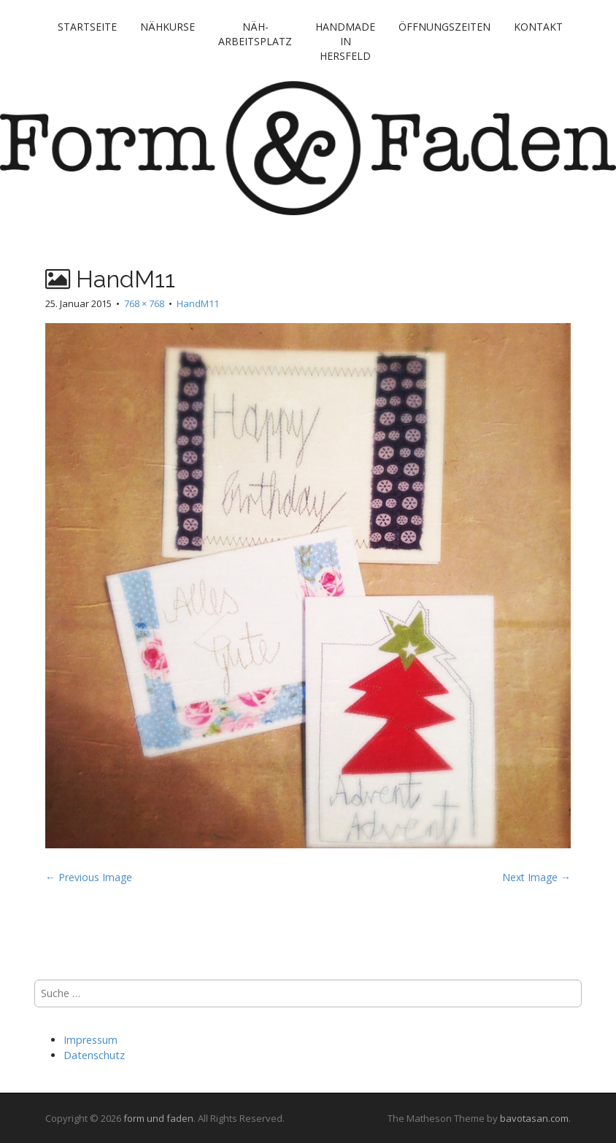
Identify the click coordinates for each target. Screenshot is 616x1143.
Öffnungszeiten (444, 27)
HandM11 (198, 303)
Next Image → (536, 877)
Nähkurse (167, 27)
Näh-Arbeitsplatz (255, 34)
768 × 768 (144, 303)
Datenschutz (94, 1055)
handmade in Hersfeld (345, 41)
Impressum (90, 1040)
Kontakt (538, 27)
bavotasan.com (534, 1118)
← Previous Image (88, 877)
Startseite (87, 27)
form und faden (158, 1118)
